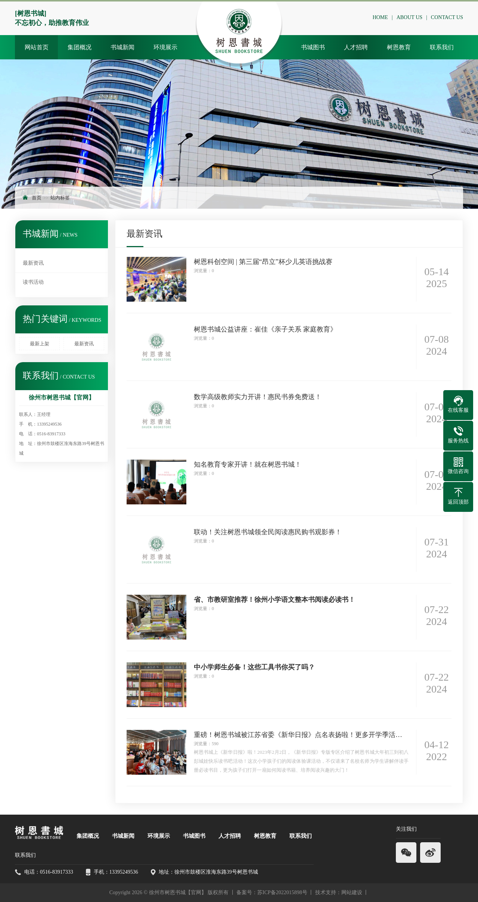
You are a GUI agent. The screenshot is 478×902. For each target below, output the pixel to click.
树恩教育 (399, 47)
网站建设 (351, 892)
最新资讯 (33, 263)
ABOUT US (411, 17)
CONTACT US (449, 17)
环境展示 (165, 47)
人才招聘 (356, 47)
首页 (36, 197)
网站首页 (37, 47)
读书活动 (33, 282)
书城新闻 (122, 47)
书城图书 (313, 47)
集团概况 (79, 47)
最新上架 (39, 343)
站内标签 (60, 197)
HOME (382, 17)
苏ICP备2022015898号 (282, 892)
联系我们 (442, 47)
